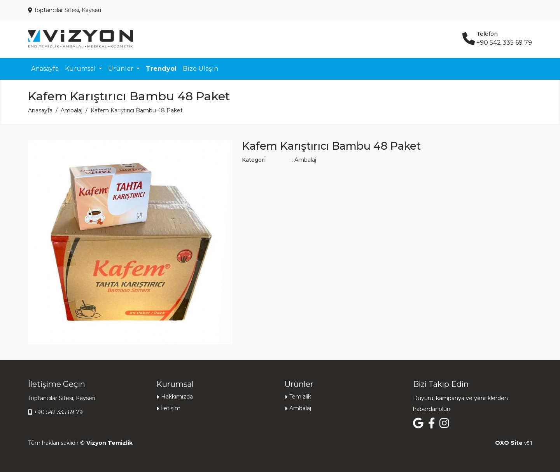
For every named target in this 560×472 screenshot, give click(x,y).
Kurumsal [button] (81, 68)
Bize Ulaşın (200, 68)
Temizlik (300, 396)
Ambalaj (71, 110)
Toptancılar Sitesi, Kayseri (61, 398)
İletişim (170, 408)
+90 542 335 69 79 (58, 412)
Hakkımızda (177, 396)
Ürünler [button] (121, 68)
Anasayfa (45, 68)
